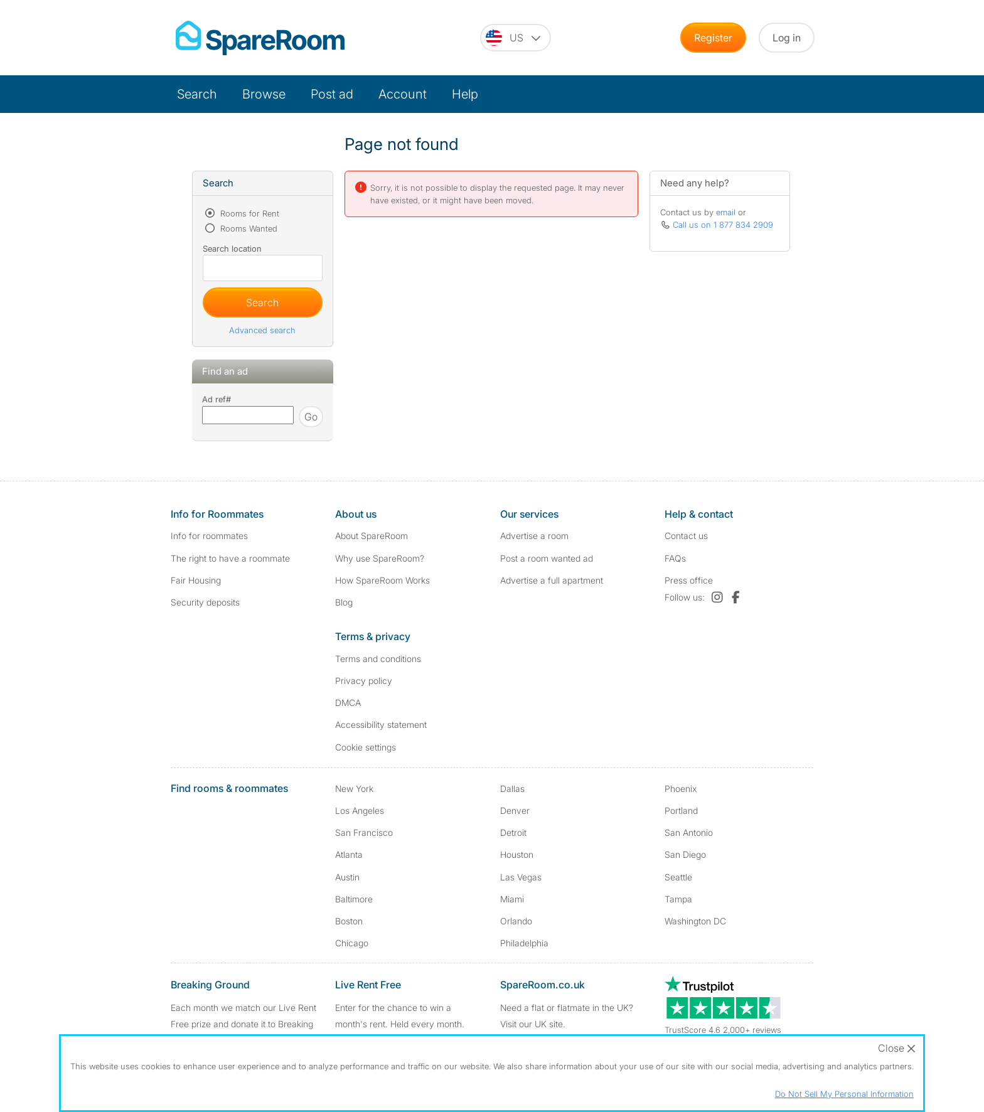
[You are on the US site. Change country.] (515, 37)
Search (197, 94)
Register (713, 37)
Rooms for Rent (248, 213)
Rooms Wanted (247, 228)
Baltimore (354, 899)
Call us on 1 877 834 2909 (723, 225)
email (725, 212)
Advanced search (262, 330)
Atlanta (349, 854)
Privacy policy (363, 680)
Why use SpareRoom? (379, 558)
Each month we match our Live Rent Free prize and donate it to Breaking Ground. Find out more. (243, 1023)
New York (354, 788)
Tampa (678, 899)
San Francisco (364, 832)
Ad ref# (216, 399)
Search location (232, 248)
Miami (512, 899)
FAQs (675, 558)
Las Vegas (521, 877)
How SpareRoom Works (382, 580)
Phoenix (681, 788)
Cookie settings (365, 747)
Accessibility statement (381, 724)
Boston (349, 921)
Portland (681, 810)
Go (311, 416)
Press (689, 580)
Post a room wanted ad (546, 558)
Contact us (686, 535)
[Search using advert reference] (248, 415)
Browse (264, 94)
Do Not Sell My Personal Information (844, 1094)
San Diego (685, 854)
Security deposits (205, 602)
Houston (516, 854)
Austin (347, 877)
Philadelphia (524, 943)
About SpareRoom (371, 535)
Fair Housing (196, 580)
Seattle (678, 877)
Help (465, 94)
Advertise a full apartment (551, 580)
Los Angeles (359, 810)
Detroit (513, 832)
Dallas (512, 788)
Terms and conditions (378, 658)
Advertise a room (534, 535)
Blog (344, 602)
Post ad (332, 94)
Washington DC (695, 921)
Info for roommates (209, 535)
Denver (515, 810)
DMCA (348, 702)
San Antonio (689, 832)
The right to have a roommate (230, 558)
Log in (787, 37)
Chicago (351, 943)
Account (402, 94)
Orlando (516, 921)
